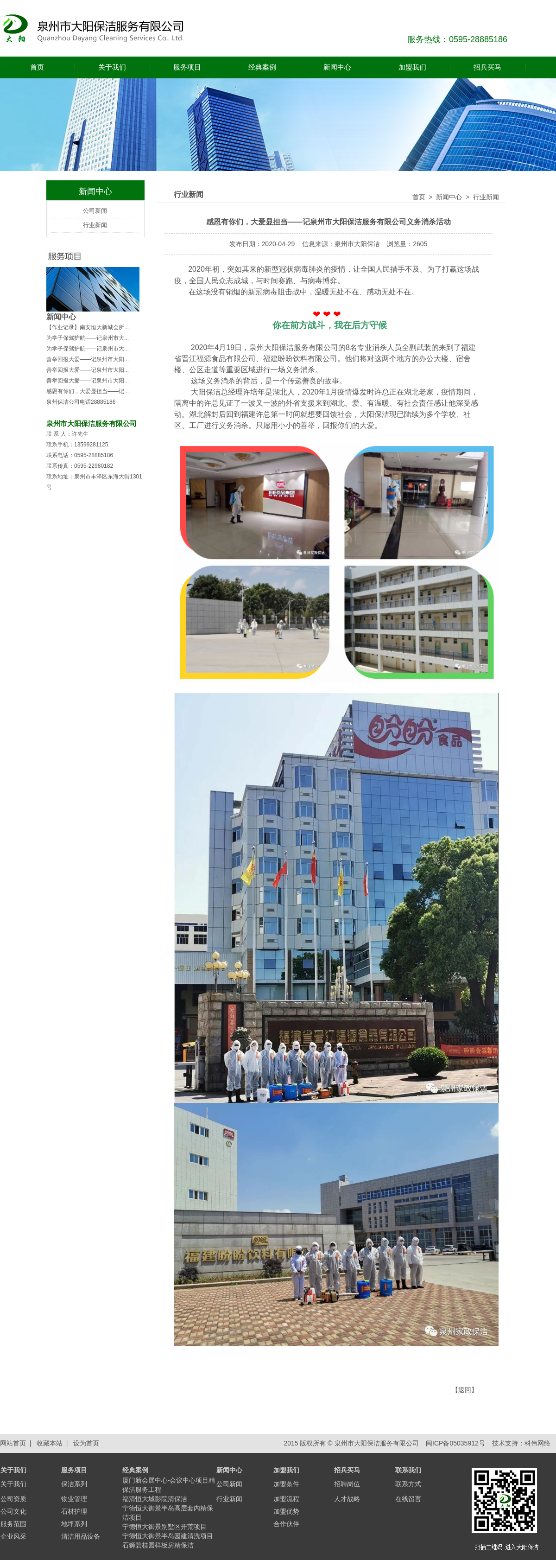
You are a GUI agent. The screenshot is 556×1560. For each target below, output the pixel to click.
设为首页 (86, 1443)
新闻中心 (337, 67)
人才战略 (347, 1499)
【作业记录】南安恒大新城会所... (87, 327)
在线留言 (408, 1499)
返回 (464, 1390)
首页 (37, 67)
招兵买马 (487, 67)
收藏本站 (50, 1443)
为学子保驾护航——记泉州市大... (87, 338)
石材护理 (74, 1511)
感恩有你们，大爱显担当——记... (87, 391)
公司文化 (13, 1511)
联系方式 (408, 1484)
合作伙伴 (286, 1524)
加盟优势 (286, 1511)
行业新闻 (95, 225)
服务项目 (187, 67)
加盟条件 (286, 1484)
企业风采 (13, 1536)
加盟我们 (412, 67)
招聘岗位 (347, 1484)
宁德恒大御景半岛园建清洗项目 (167, 1536)
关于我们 (112, 67)
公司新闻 (95, 210)
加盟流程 (286, 1499)
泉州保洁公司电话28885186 (80, 402)
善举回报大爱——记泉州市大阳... (87, 359)
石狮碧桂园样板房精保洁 (158, 1545)
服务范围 (13, 1524)
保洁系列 (74, 1484)
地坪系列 (74, 1524)
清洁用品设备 (80, 1536)
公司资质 (13, 1499)
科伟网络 (537, 1443)
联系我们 (408, 1470)
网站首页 (13, 1443)
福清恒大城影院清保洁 (154, 1499)
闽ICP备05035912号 (454, 1443)
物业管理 (74, 1499)
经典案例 (262, 67)
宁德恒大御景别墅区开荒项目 (164, 1526)
